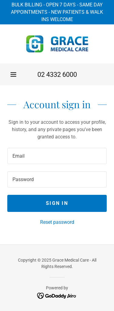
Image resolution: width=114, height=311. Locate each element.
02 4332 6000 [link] (57, 74)
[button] (13, 74)
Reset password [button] (57, 222)
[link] (57, 44)
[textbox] (57, 156)
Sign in (57, 203)
